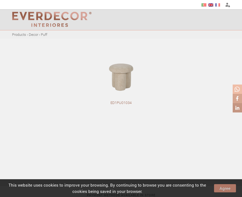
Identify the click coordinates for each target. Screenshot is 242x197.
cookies (51, 185)
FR (217, 5)
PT (203, 5)
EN (210, 5)
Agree (225, 188)
